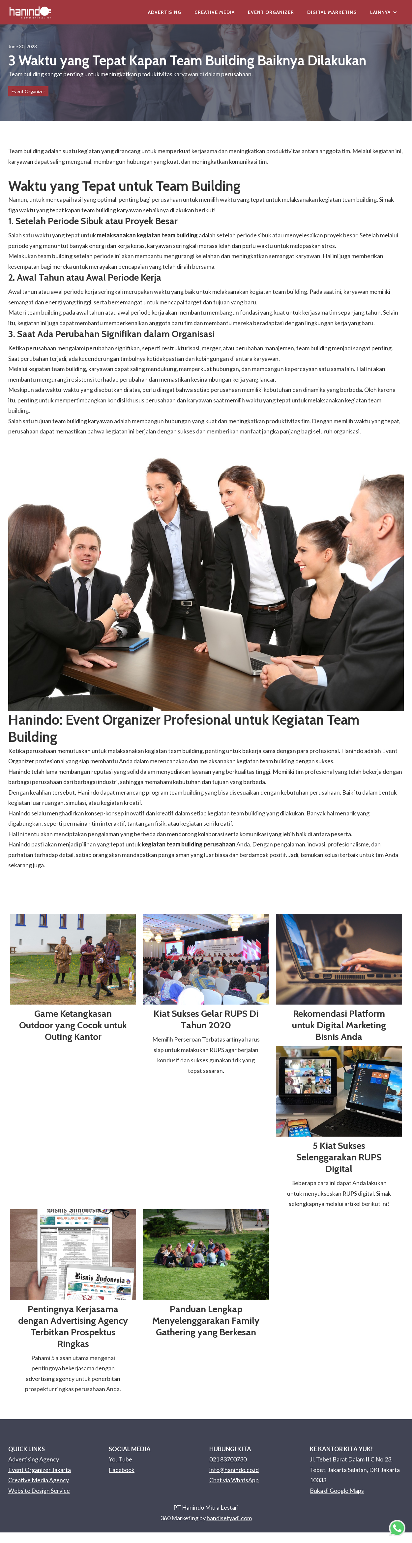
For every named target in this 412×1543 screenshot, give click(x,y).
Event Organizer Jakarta (39, 1469)
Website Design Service (39, 1490)
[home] (30, 12)
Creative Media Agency (38, 1480)
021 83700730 (228, 1459)
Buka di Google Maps (337, 1490)
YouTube (120, 1459)
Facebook (121, 1469)
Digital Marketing (332, 12)
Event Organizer (271, 12)
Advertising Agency (33, 1459)
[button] (384, 12)
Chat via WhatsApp (234, 1480)
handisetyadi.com (229, 1518)
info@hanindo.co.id (234, 1469)
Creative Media (214, 12)
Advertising (164, 12)
